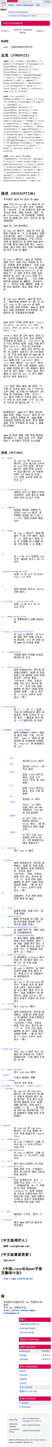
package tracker (27, 1328)
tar (11, 796)
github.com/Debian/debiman (35, 1440)
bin (11, 758)
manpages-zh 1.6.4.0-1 (31, 1421)
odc (11, 764)
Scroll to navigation (13, 23)
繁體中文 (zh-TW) (28, 1391)
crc (11, 785)
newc (12, 772)
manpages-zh (24, 16)
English (23, 1379)
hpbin (13, 815)
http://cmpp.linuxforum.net (18, 1279)
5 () (25, 1407)
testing (23, 1355)
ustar (13, 802)
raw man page (27, 1332)
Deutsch (24, 1375)
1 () (24, 1403)
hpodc (13, 832)
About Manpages (24, 5)
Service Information (18, 12)
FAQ (38, 5)
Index (11, 5)
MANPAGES (12, 1)
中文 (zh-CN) (26, 1387)
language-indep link (29, 1324)
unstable (24, 1359)
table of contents (29, 1339)
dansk (23, 1371)
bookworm (13, 16)
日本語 (23, 1383)
